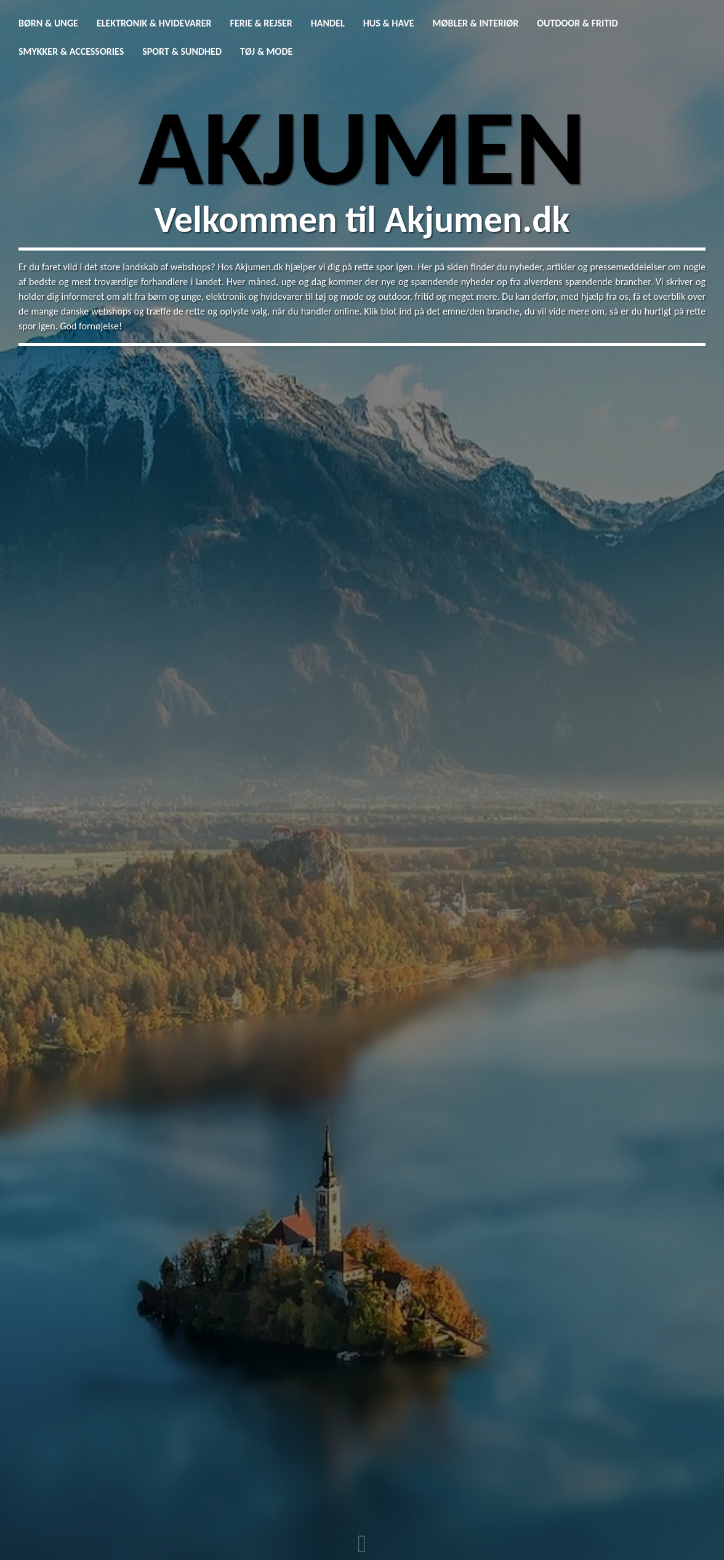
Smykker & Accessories (71, 51)
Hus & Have (388, 23)
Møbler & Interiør (476, 23)
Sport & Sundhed (182, 51)
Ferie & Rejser (261, 23)
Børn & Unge (48, 23)
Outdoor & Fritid (577, 23)
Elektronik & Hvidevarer (154, 23)
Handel (328, 23)
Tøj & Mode (266, 51)
